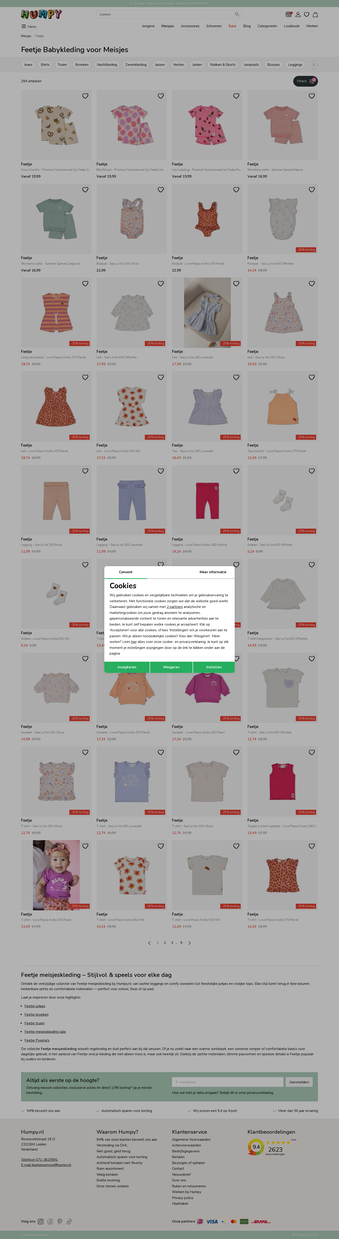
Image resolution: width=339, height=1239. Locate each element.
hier (134, 641)
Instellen (214, 667)
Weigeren (171, 667)
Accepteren (126, 667)
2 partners (175, 607)
